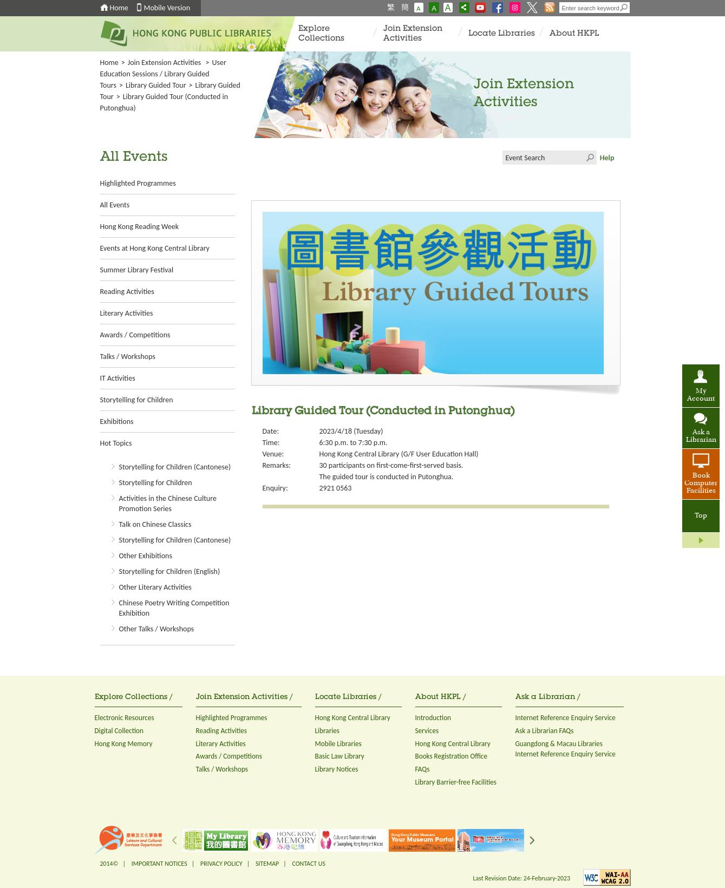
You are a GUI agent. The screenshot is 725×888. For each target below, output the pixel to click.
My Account (701, 395)
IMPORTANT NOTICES (159, 863)
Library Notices (336, 769)
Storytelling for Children (136, 399)
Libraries (327, 730)
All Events (115, 205)
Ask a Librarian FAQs (544, 730)
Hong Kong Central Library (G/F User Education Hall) (399, 454)
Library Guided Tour (156, 85)
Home (119, 7)
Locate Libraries (501, 34)
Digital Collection (119, 730)
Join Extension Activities (412, 34)
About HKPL (574, 34)
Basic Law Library (339, 756)
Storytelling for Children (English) (169, 571)
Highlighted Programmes (138, 183)
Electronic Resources (124, 717)
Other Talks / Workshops (156, 629)
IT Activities (117, 378)
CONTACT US (308, 863)
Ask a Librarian (701, 436)
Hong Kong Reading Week (139, 226)
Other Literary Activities (155, 587)
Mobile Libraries (338, 743)
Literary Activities (126, 313)
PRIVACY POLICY (221, 863)
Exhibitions (117, 421)
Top (701, 516)
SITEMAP (267, 863)
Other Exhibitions (145, 555)
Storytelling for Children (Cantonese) (175, 467)
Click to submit (590, 158)
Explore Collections (321, 34)
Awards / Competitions (135, 334)
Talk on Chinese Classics (155, 524)
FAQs (422, 769)
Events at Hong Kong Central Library (155, 248)
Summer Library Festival (137, 270)
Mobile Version (167, 7)
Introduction (433, 717)
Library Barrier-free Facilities (456, 782)
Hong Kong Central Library (352, 717)
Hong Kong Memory (124, 743)
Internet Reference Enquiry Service (565, 717)
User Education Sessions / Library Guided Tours (163, 74)
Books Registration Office (451, 756)
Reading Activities (127, 291)
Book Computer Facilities (700, 483)
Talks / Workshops (127, 356)
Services (427, 730)
